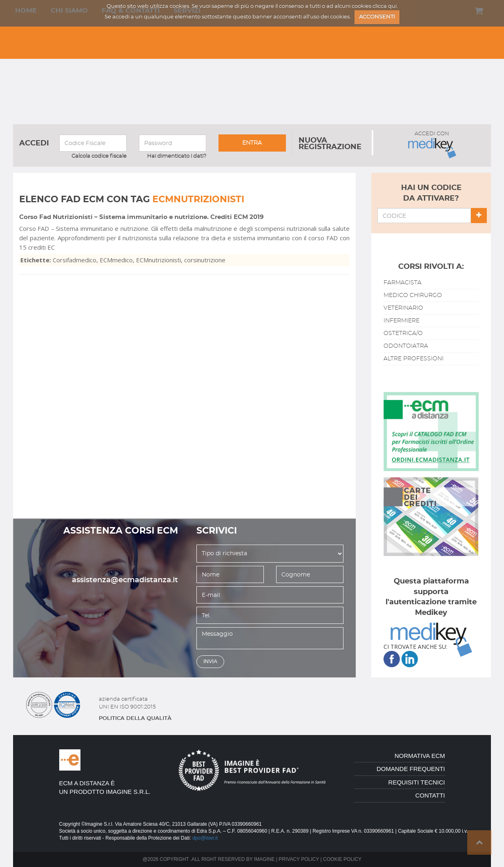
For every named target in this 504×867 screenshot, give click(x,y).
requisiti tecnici (416, 782)
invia (210, 661)
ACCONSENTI (377, 17)
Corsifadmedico (74, 260)
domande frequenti (411, 768)
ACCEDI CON (432, 145)
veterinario (403, 308)
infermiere (401, 321)
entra (252, 143)
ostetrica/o (403, 333)
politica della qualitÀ (135, 718)
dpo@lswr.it (205, 838)
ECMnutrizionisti (158, 260)
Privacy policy (299, 859)
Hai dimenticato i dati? (176, 156)
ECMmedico (116, 260)
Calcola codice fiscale (99, 156)
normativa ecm (420, 755)
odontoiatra (406, 346)
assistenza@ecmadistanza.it (125, 580)
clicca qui (384, 6)
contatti (430, 795)
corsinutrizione (204, 260)
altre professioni (414, 359)
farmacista (402, 283)
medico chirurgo (413, 295)
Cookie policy (342, 859)
